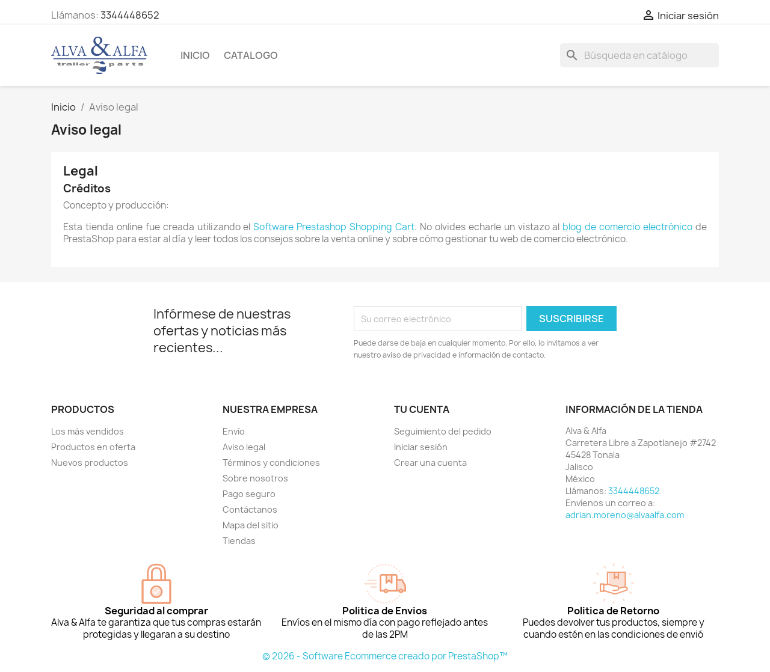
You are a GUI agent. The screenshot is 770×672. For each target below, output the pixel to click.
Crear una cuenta (430, 462)
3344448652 (129, 15)
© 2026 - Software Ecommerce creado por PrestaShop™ (385, 656)
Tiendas (239, 540)
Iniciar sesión (421, 447)
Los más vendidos (87, 431)
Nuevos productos (89, 462)
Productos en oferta (93, 447)
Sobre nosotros (255, 478)
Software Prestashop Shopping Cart (333, 227)
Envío (234, 431)
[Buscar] (639, 55)
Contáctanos (250, 509)
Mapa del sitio (251, 525)
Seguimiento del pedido (442, 431)
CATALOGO (251, 55)
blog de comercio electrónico (627, 227)
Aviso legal (244, 447)
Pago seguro (249, 493)
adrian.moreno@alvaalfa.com (624, 515)
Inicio (195, 55)
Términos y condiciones (271, 462)
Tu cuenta (421, 409)
